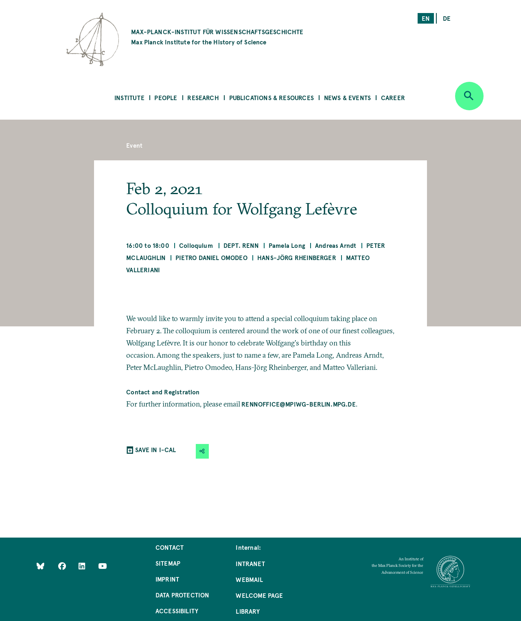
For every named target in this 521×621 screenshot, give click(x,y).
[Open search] (469, 96)
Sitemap (167, 563)
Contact (169, 547)
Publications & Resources (271, 97)
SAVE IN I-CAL (155, 449)
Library (247, 611)
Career (393, 97)
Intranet (250, 563)
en (426, 18)
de (447, 18)
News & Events (347, 97)
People (165, 97)
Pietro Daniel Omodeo (211, 257)
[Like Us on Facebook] (63, 566)
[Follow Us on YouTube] (102, 566)
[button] (202, 451)
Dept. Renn (241, 245)
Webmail (249, 579)
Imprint (167, 579)
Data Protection (182, 594)
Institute (129, 97)
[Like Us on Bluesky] (40, 566)
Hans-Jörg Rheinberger (296, 257)
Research (203, 97)
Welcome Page (259, 595)
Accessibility (176, 610)
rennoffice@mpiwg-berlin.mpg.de (298, 404)
